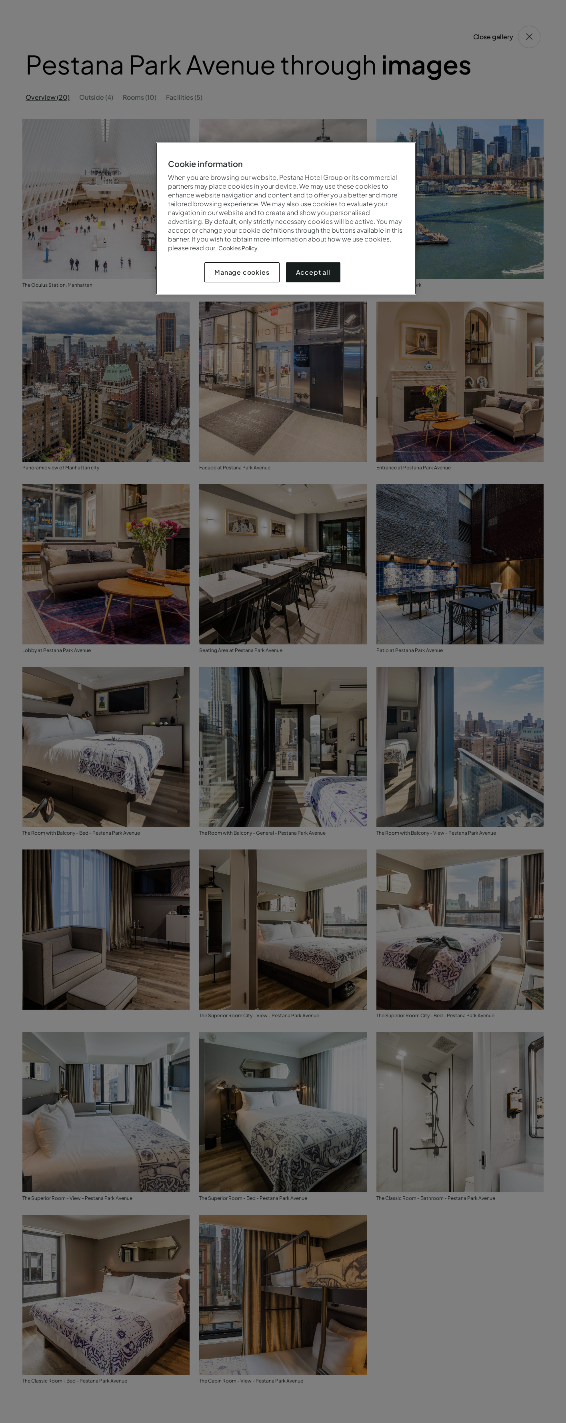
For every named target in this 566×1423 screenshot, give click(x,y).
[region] (286, 218)
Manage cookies (241, 272)
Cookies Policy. (238, 248)
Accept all (313, 272)
